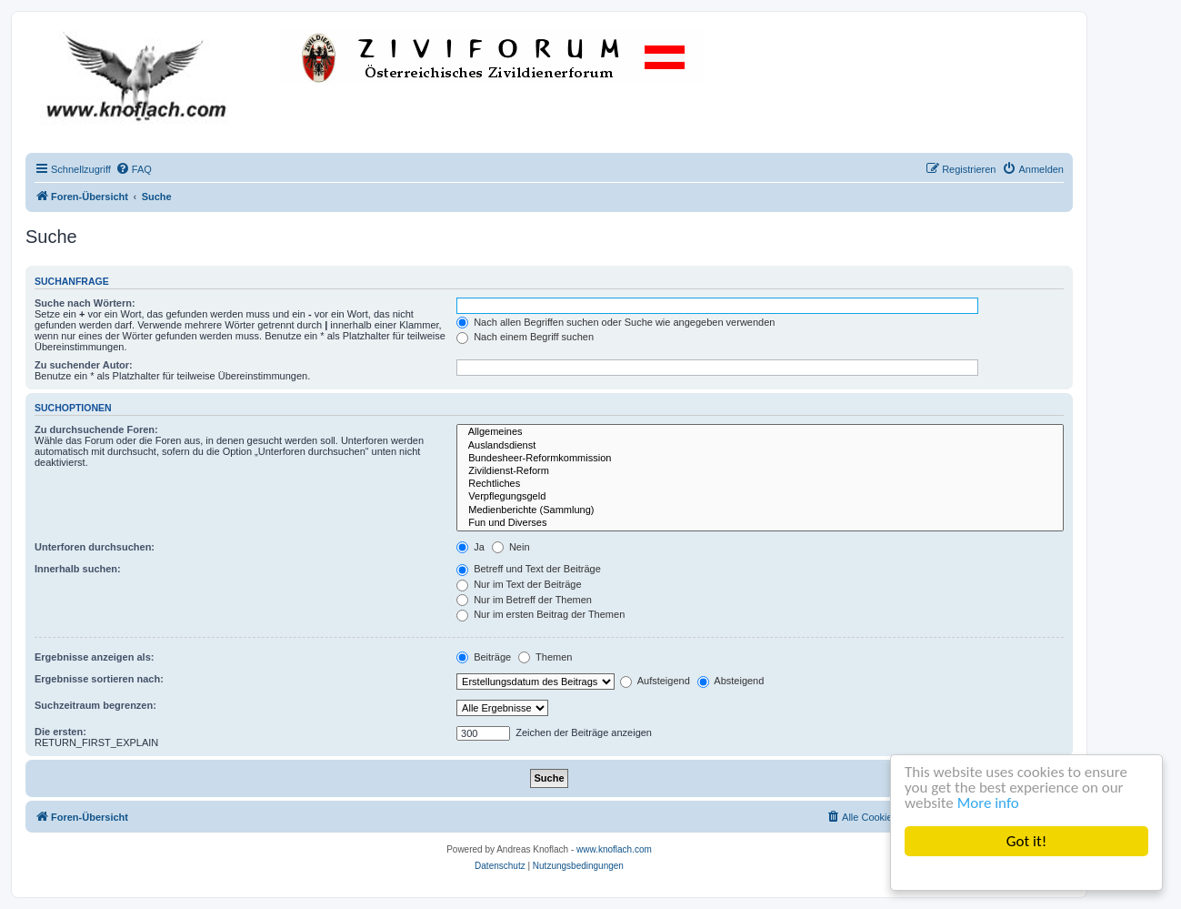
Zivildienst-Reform (760, 471)
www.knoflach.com (614, 849)
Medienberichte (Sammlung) (760, 510)
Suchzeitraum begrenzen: (95, 705)
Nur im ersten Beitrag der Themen (540, 614)
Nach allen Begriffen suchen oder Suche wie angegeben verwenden (615, 322)
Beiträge (483, 656)
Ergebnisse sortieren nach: (99, 678)
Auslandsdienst (760, 445)
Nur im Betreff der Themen (524, 599)
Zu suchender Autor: (84, 364)
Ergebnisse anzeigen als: (94, 656)
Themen (545, 656)
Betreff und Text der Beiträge (528, 568)
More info (988, 803)
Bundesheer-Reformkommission (760, 458)
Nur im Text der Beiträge (518, 584)
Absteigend (731, 680)
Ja (470, 546)
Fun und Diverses (760, 523)
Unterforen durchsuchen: (95, 546)
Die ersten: (60, 731)
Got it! (1026, 841)
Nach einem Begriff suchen (525, 336)
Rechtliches (760, 484)
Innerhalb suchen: (78, 568)
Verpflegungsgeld (760, 496)
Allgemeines (760, 432)
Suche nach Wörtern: (85, 303)
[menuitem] (133, 169)
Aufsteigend (655, 680)
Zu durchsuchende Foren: (96, 429)
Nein (511, 546)
